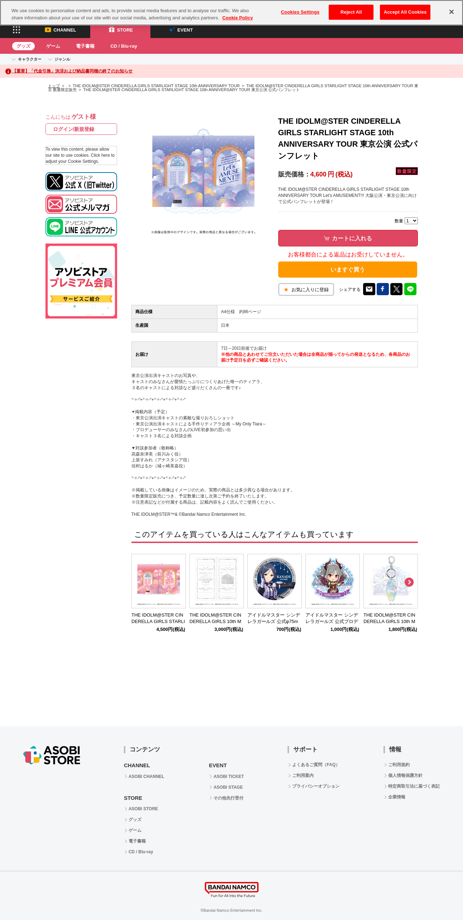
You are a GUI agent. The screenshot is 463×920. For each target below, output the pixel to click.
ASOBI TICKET (228, 776)
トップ (54, 86)
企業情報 (396, 796)
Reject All (351, 12)
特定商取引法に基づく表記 (414, 786)
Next (409, 582)
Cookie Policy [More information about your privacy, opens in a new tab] (237, 17)
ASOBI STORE (143, 808)
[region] (231, 12)
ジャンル (62, 59)
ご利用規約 (399, 764)
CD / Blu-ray (123, 46)
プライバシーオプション (315, 786)
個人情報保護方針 (405, 775)
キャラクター (30, 59)
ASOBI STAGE (228, 787)
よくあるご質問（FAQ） (316, 764)
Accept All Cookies (405, 12)
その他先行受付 (228, 798)
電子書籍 (85, 46)
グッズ (23, 46)
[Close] (451, 12)
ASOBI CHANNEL (146, 776)
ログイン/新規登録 (74, 129)
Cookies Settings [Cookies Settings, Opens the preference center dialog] (300, 12)
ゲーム (53, 46)
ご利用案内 (303, 775)
